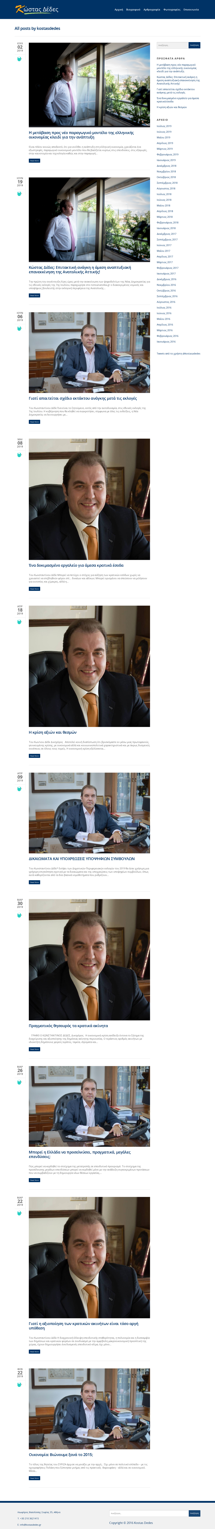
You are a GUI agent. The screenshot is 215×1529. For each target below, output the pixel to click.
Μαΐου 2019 (163, 137)
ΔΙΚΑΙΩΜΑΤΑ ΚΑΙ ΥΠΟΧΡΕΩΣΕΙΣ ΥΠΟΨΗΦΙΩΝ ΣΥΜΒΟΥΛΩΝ (82, 858)
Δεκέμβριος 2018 (166, 165)
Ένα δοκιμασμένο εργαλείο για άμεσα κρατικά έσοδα (76, 565)
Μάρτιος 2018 (165, 216)
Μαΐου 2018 (163, 205)
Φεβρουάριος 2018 (167, 222)
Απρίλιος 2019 (165, 143)
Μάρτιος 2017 (165, 262)
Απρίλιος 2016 (165, 324)
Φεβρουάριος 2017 (167, 268)
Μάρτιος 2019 (165, 148)
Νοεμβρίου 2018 (166, 171)
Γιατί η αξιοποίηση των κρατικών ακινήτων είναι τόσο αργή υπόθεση (83, 1326)
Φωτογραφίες (171, 9)
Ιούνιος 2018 (164, 199)
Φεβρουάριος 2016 (167, 336)
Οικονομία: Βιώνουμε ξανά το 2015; (61, 1454)
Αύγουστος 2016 (166, 302)
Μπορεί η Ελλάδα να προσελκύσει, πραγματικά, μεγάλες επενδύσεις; (80, 1154)
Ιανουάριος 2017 (166, 273)
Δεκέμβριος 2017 (166, 234)
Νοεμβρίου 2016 (166, 285)
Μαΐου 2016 (163, 319)
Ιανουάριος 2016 (166, 341)
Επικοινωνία (191, 9)
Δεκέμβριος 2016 (166, 279)
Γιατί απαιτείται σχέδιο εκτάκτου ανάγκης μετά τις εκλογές (83, 398)
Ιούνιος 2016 (164, 313)
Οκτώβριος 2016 (166, 290)
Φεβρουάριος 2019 (167, 154)
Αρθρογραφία (152, 9)
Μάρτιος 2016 (165, 330)
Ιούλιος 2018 (164, 194)
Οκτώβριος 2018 (166, 177)
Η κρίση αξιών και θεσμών (53, 732)
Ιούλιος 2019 (164, 126)
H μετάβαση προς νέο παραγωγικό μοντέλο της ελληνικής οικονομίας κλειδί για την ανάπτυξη (81, 135)
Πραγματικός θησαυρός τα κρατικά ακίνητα (68, 1025)
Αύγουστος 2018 (166, 188)
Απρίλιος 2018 (165, 211)
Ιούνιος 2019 (164, 131)
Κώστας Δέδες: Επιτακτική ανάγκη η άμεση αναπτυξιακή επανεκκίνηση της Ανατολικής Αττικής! (80, 269)
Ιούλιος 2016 (164, 307)
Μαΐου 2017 (163, 251)
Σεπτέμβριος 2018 (167, 182)
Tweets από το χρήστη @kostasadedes (178, 353)
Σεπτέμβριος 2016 (167, 296)
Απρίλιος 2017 (165, 256)
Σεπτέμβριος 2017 (167, 239)
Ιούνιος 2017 (164, 245)
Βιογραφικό (133, 9)
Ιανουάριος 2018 (166, 228)
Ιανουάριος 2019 (166, 160)
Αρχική (119, 9)
